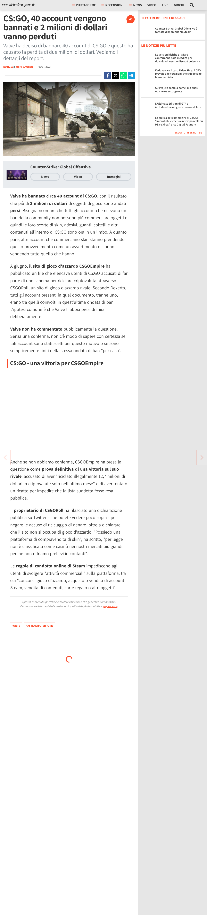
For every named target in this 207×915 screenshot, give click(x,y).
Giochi (179, 5)
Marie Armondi (24, 66)
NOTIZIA (8, 66)
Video (151, 5)
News (45, 177)
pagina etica (110, 606)
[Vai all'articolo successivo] (5, 457)
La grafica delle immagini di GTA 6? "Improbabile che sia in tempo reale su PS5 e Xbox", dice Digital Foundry (179, 121)
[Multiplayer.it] (18, 5)
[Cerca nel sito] (192, 5)
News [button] (135, 5)
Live (165, 5)
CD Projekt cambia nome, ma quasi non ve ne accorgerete (176, 89)
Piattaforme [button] (84, 5)
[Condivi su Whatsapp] (123, 75)
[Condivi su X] (115, 75)
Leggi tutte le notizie (188, 132)
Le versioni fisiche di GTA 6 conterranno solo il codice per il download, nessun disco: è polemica (177, 58)
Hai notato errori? (39, 625)
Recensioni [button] (112, 5)
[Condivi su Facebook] (107, 75)
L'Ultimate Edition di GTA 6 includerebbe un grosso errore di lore (178, 105)
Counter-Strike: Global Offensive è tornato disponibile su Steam (176, 30)
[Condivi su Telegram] (131, 75)
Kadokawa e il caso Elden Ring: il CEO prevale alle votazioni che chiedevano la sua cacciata (178, 73)
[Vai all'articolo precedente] (202, 457)
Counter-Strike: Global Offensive (60, 167)
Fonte (16, 625)
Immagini (114, 177)
